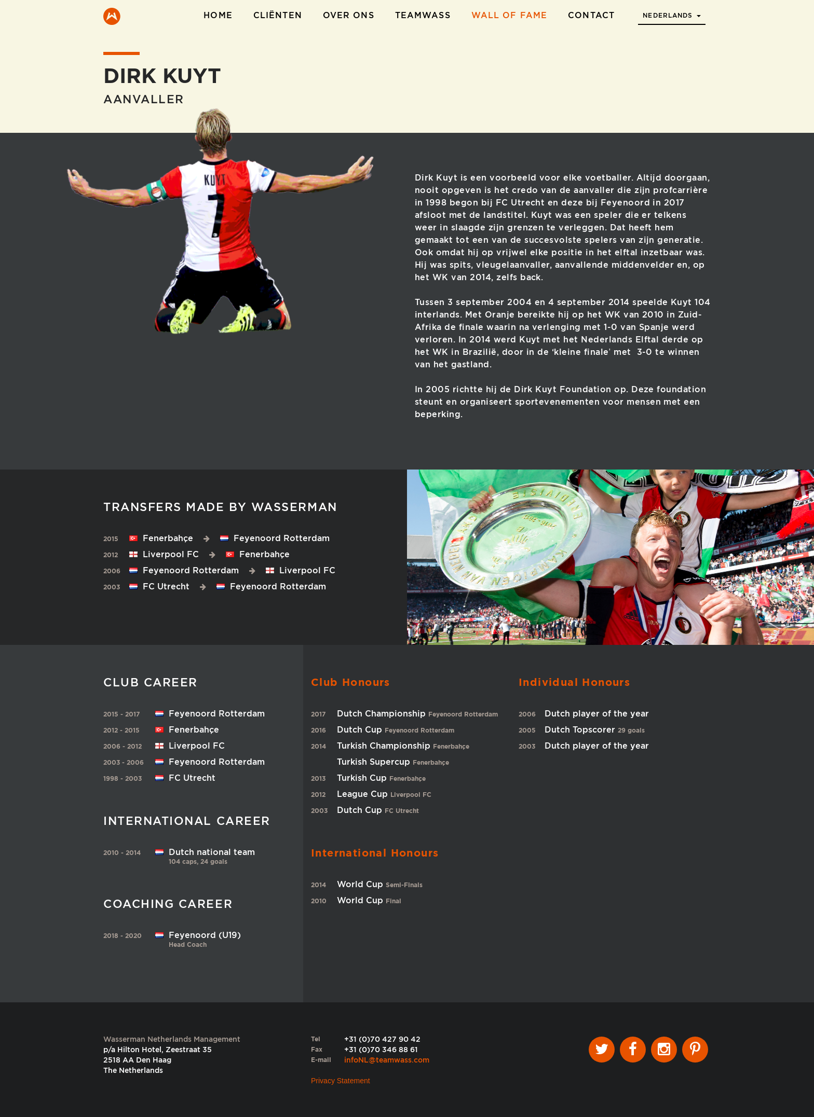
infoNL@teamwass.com (386, 1060)
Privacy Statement (340, 1081)
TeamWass (423, 15)
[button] (672, 12)
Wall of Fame (509, 15)
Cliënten (277, 15)
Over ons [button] (348, 15)
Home (218, 15)
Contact (591, 15)
